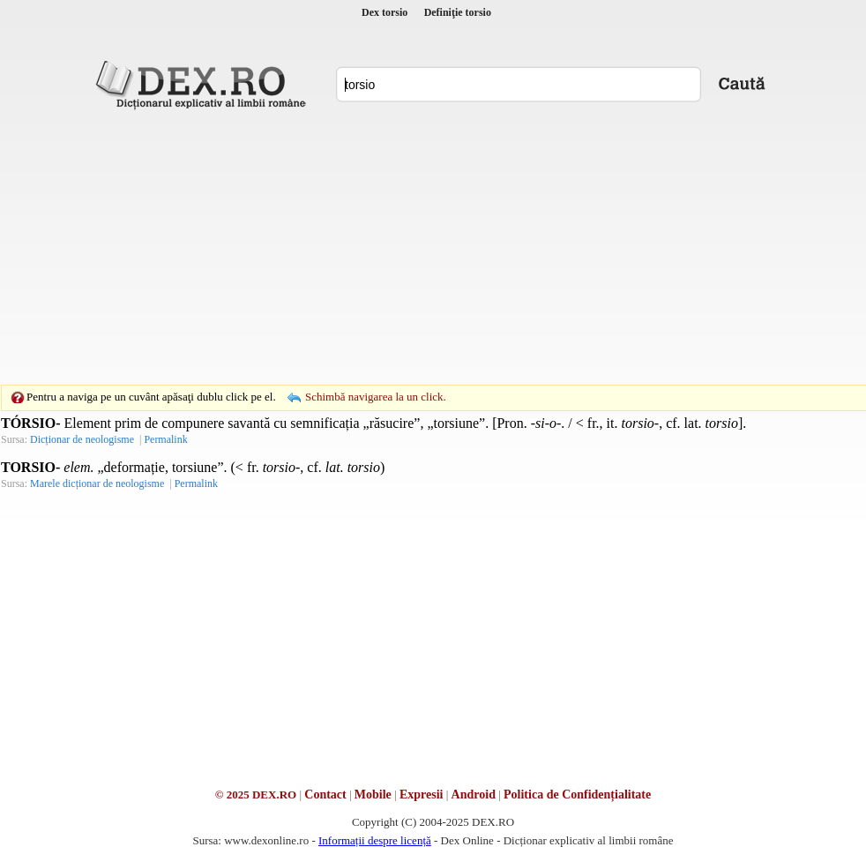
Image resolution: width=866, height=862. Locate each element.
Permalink (165, 439)
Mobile (373, 794)
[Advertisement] (405, 247)
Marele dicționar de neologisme (97, 483)
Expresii (421, 794)
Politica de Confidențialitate (577, 794)
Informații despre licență (374, 840)
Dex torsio (384, 12)
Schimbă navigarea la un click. (375, 396)
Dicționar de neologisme (82, 439)
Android (474, 794)
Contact (325, 794)
